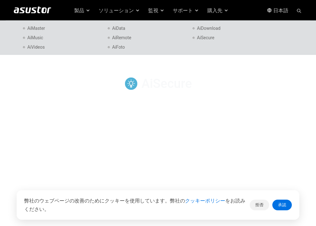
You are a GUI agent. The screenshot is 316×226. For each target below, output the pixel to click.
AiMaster (36, 28)
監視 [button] (156, 10)
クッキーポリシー (205, 201)
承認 (282, 204)
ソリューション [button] (119, 10)
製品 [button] (82, 10)
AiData (118, 28)
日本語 (277, 10)
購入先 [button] (218, 10)
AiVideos (36, 47)
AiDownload (209, 28)
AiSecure (205, 37)
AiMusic (35, 37)
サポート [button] (186, 10)
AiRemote (121, 37)
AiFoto (118, 47)
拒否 (259, 204)
